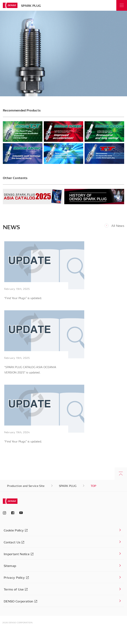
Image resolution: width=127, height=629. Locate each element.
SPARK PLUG (31, 5)
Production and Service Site (26, 486)
